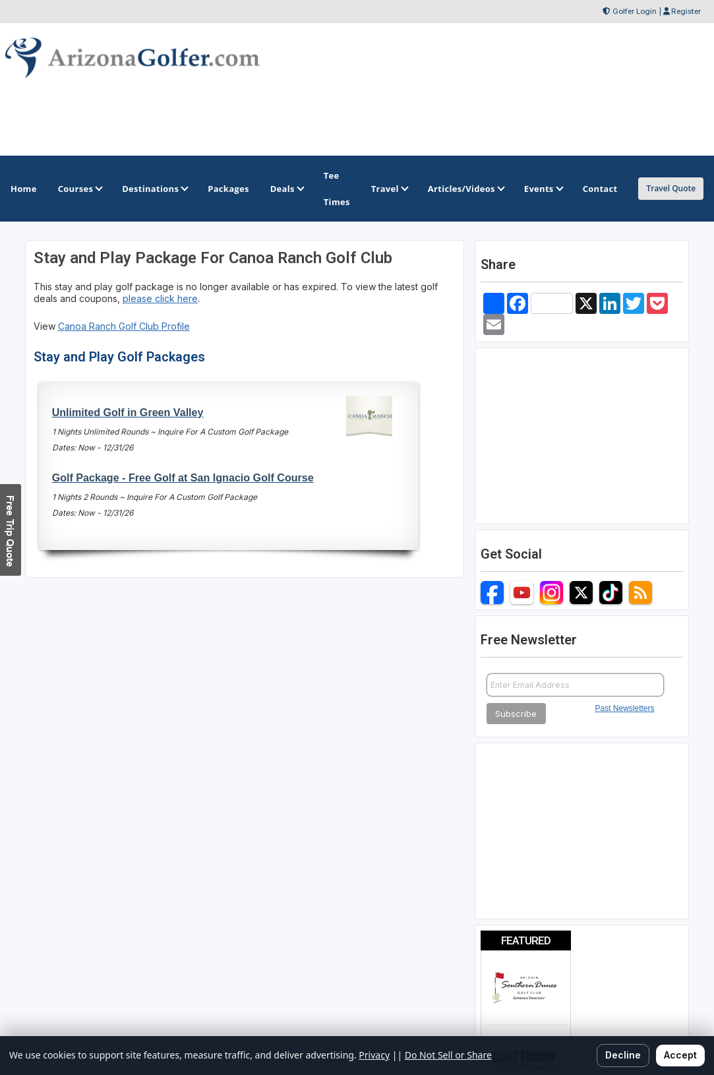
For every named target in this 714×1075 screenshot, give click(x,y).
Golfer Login (634, 11)
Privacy (374, 1055)
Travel (389, 189)
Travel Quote (671, 188)
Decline (623, 1054)
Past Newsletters (625, 708)
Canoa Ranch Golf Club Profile (124, 326)
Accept (680, 1054)
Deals (286, 189)
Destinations (154, 189)
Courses (79, 189)
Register (686, 11)
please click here (160, 298)
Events (543, 189)
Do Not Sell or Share (448, 1055)
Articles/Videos (465, 189)
